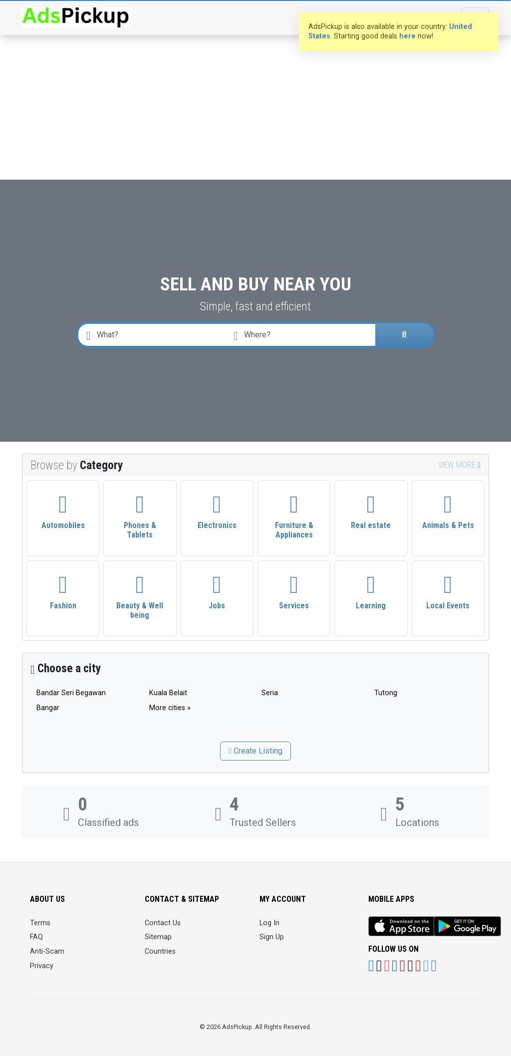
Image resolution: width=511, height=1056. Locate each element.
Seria (269, 693)
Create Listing (255, 751)
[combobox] (302, 335)
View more (459, 465)
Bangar (47, 708)
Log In (269, 923)
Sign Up (271, 937)
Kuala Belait (168, 693)
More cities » (170, 708)
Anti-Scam (47, 951)
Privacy (41, 966)
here (407, 36)
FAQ (36, 937)
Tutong (385, 693)
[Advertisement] (255, 75)
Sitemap (158, 937)
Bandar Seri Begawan (71, 693)
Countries (160, 951)
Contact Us (163, 923)
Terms (40, 923)
